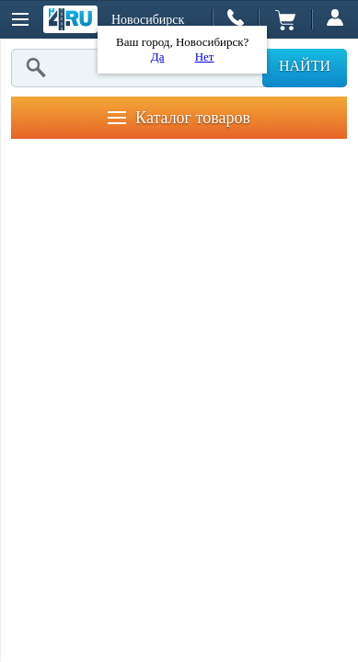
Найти (304, 66)
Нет (204, 56)
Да (158, 56)
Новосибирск (147, 20)
